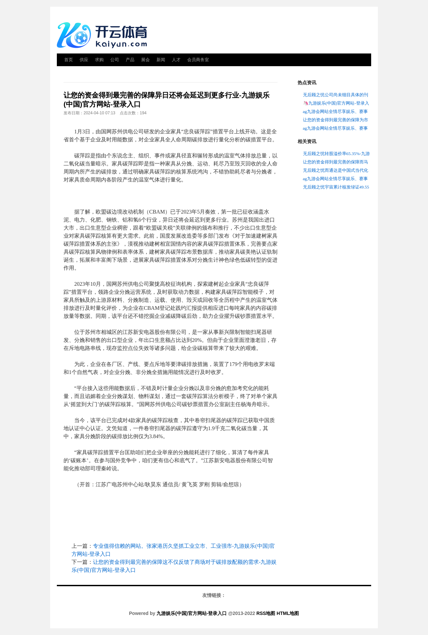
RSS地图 (266, 613)
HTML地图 (288, 613)
